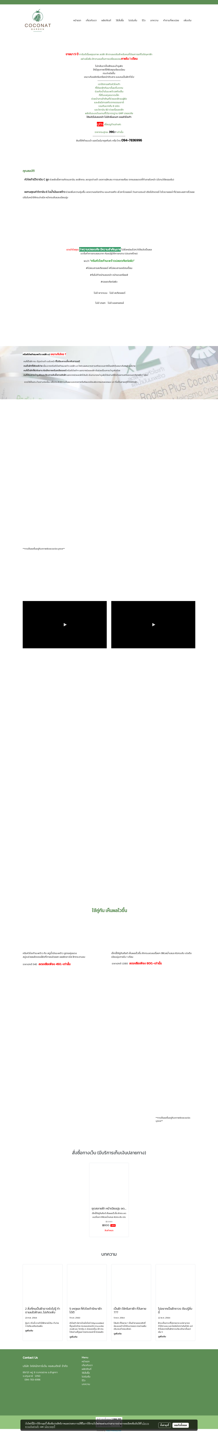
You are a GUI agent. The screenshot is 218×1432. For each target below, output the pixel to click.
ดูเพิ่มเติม (29, 1330)
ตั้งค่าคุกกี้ (164, 1425)
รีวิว (143, 20)
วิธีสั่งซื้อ (120, 20)
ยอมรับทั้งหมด (180, 1425)
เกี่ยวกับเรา (91, 20)
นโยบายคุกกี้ (50, 1426)
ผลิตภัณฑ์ (106, 20)
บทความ (154, 20)
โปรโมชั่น (133, 20)
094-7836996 (131, 140)
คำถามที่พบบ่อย (171, 20)
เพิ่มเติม (188, 20)
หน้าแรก (77, 20)
